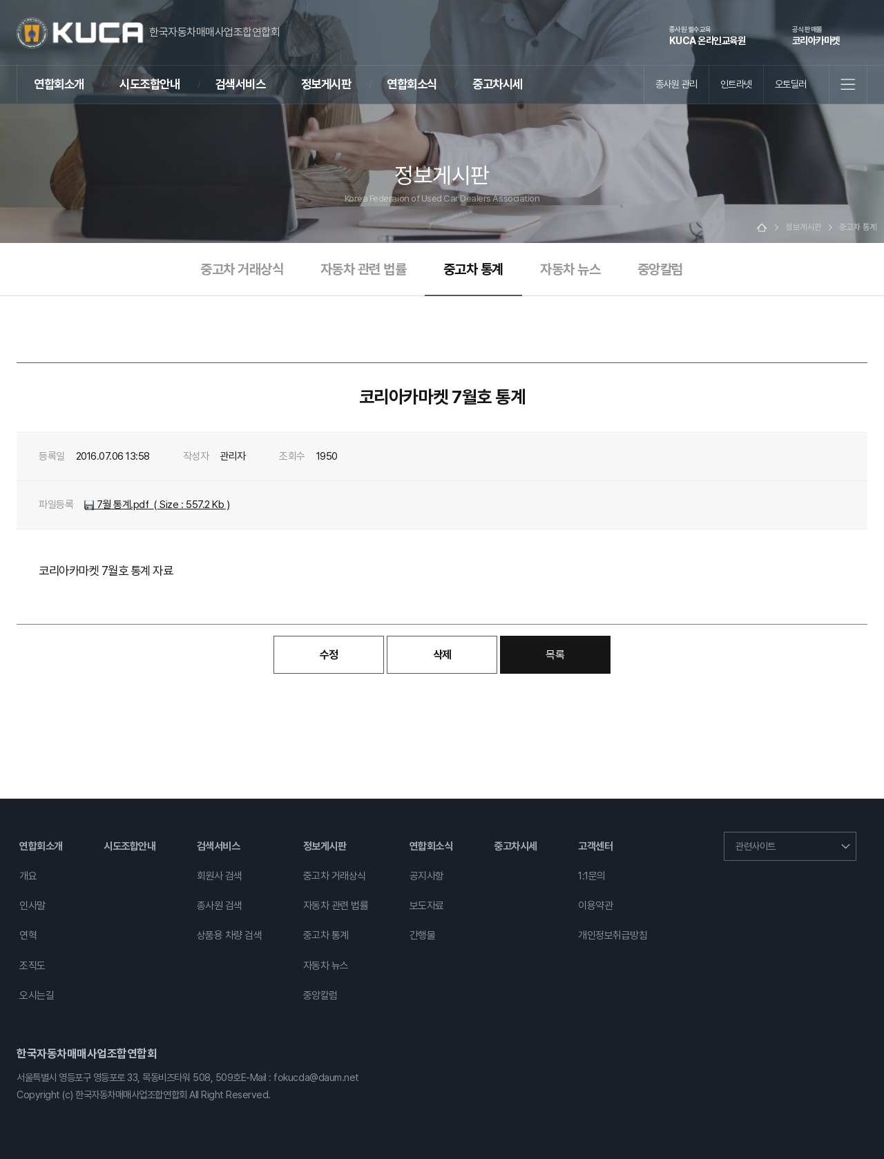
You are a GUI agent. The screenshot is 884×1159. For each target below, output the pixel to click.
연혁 (28, 935)
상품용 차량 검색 (229, 935)
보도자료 (427, 905)
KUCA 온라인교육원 (707, 35)
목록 (555, 654)
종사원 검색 (219, 905)
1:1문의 (592, 876)
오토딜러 (791, 84)
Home (762, 227)
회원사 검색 (219, 876)
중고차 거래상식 (241, 269)
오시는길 (36, 995)
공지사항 (427, 876)
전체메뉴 (848, 84)
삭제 (442, 654)
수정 (329, 654)
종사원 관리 (676, 84)
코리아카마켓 (816, 35)
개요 (28, 876)
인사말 (32, 905)
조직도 (32, 966)
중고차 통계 (473, 269)
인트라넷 (736, 84)
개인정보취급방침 (612, 935)
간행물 (423, 935)
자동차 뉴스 (570, 269)
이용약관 (595, 905)
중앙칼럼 (660, 269)
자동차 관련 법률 (363, 269)
